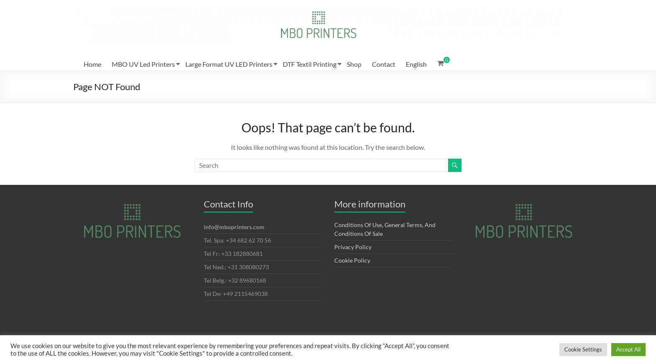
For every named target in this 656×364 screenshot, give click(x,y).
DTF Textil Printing (309, 64)
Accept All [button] (628, 349)
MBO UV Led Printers (143, 64)
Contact (383, 64)
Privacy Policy (353, 246)
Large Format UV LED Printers (228, 64)
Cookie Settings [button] (583, 349)
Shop (354, 64)
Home (92, 64)
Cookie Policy (352, 260)
